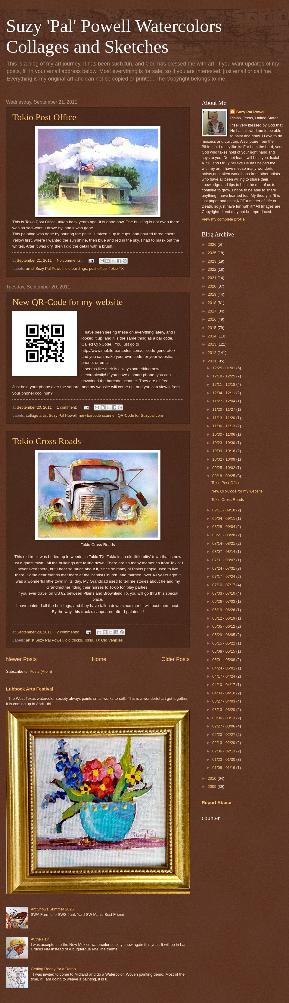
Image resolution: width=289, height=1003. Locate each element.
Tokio (88, 640)
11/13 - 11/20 (224, 418)
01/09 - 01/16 (224, 767)
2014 (212, 336)
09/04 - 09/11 (224, 518)
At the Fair (39, 939)
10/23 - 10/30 (224, 443)
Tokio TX (116, 268)
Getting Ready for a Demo (53, 969)
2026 (212, 244)
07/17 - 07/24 (224, 576)
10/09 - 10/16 (224, 451)
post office (98, 268)
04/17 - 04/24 (224, 676)
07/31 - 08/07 (224, 560)
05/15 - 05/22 (224, 643)
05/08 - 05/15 (224, 651)
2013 (212, 344)
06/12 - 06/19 (224, 618)
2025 (212, 253)
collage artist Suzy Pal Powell (51, 415)
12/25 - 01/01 (224, 368)
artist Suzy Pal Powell (44, 268)
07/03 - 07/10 (224, 593)
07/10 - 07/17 (224, 585)
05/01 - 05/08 (224, 659)
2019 (212, 294)
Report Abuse (216, 802)
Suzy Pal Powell (251, 112)
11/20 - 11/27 (224, 409)
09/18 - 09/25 (224, 476)
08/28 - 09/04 (224, 526)
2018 (212, 302)
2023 (212, 261)
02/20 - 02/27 (224, 734)
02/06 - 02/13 (224, 751)
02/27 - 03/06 (224, 726)
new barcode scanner (97, 415)
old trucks (73, 640)
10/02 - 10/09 (224, 459)
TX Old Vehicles (109, 640)
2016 (212, 319)
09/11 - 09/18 (224, 510)
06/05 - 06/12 (224, 626)
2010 (212, 778)
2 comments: (68, 632)
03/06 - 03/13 (224, 718)
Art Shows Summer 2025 (52, 909)
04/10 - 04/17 (224, 684)
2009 (212, 786)
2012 (212, 352)
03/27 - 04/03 (224, 701)
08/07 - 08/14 (224, 551)
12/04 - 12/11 (224, 393)
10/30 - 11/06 (224, 434)
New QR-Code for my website (67, 302)
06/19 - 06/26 (224, 610)
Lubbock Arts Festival (29, 688)
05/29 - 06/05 (224, 635)
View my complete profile (223, 219)
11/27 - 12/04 (224, 401)
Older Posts (175, 659)
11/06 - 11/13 (224, 426)
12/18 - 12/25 (224, 376)
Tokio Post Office (44, 117)
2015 (212, 327)
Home (99, 659)
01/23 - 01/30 (224, 759)
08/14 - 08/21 (224, 543)
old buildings (76, 268)
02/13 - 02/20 (224, 742)
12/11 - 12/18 (224, 384)
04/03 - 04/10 (224, 693)
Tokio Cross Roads (46, 441)
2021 (212, 278)
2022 (212, 269)
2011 (212, 361)
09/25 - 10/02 (224, 467)
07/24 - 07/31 (224, 568)
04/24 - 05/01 (224, 668)
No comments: (70, 260)
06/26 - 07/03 (224, 601)
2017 (212, 311)
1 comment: (67, 407)
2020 (212, 286)
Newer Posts (21, 659)
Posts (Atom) (41, 671)
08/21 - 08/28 (224, 535)
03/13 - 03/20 (224, 709)
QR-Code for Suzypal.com (140, 415)
